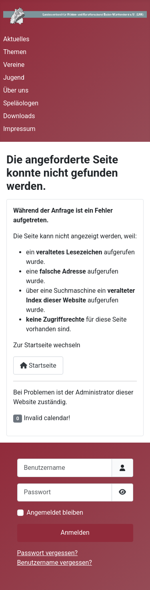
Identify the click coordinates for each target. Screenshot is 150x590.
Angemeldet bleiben (55, 512)
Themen (14, 52)
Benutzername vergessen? (54, 562)
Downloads (19, 116)
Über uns (15, 90)
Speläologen (20, 103)
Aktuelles (16, 39)
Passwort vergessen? (47, 553)
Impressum (19, 129)
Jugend (13, 77)
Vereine (13, 64)
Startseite (38, 365)
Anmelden (74, 532)
